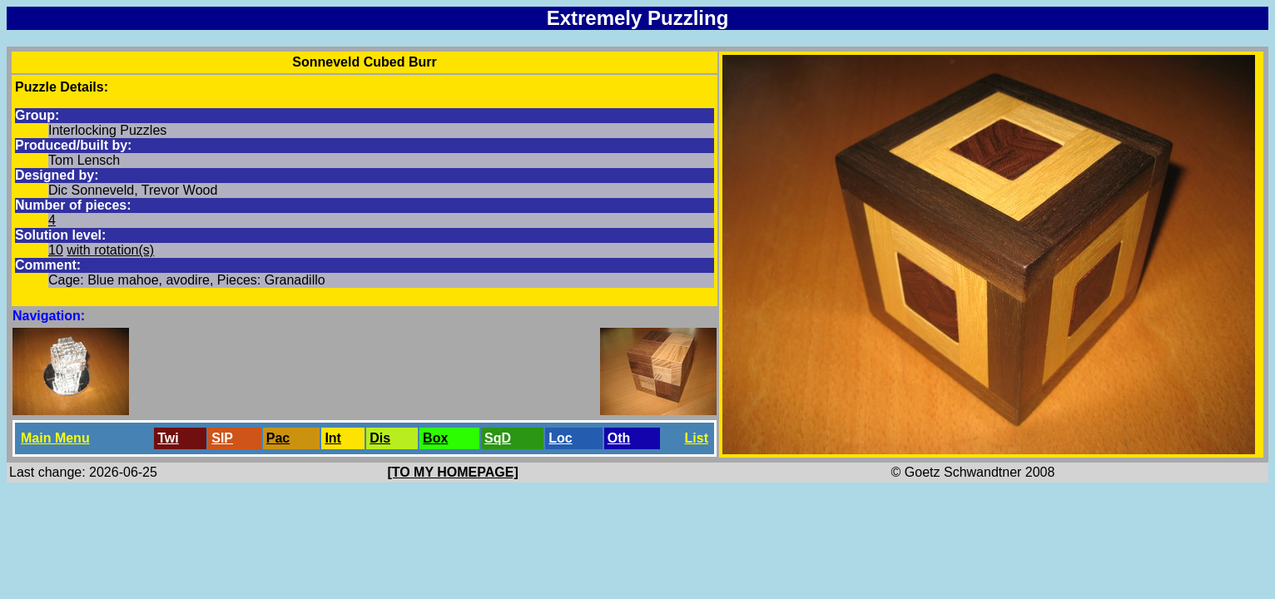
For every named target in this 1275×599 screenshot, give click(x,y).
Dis (380, 438)
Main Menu (55, 438)
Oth (619, 438)
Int (333, 438)
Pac (278, 438)
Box (435, 438)
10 (55, 250)
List (696, 438)
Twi (167, 438)
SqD (497, 438)
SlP (222, 438)
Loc (560, 438)
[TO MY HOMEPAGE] (452, 472)
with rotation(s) (110, 250)
